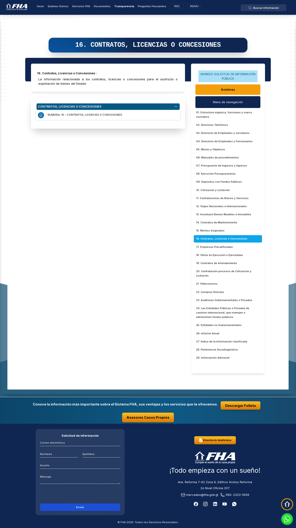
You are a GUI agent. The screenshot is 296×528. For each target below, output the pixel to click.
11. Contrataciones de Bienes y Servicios (222, 198)
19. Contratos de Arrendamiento (216, 263)
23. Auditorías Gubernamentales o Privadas (224, 300)
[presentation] (80, 495)
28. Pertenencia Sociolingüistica (217, 350)
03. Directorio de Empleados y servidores (223, 133)
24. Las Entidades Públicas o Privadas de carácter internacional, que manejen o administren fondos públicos (222, 313)
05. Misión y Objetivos (210, 150)
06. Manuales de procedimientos (217, 158)
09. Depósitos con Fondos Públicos (219, 182)
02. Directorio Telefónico (212, 125)
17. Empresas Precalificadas (214, 247)
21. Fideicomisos (207, 284)
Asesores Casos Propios (148, 417)
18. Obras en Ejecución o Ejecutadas (219, 255)
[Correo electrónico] (80, 442)
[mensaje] (80, 478)
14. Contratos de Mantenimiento (216, 223)
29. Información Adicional (212, 358)
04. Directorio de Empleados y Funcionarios (224, 142)
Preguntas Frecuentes (152, 6)
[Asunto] (80, 465)
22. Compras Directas (210, 292)
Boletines (228, 90)
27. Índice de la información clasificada (221, 342)
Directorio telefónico (215, 440)
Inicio (40, 6)
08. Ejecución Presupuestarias (216, 174)
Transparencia (124, 6)
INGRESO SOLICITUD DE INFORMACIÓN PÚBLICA (228, 77)
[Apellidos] (101, 453)
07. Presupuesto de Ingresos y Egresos (221, 166)
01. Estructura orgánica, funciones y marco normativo (224, 115)
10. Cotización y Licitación (213, 190)
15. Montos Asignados (210, 231)
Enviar (80, 507)
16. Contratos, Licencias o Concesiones (221, 239)
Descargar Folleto (240, 406)
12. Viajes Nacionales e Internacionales (221, 207)
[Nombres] (59, 453)
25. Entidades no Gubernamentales (219, 326)
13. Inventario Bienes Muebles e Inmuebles (223, 215)
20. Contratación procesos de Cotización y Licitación (223, 274)
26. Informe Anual (207, 334)
